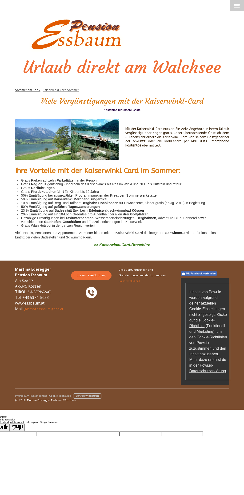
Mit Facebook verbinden (199, 273)
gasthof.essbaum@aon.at (43, 309)
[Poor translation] (17, 427)
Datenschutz (39, 395)
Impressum (22, 395)
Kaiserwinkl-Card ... (131, 281)
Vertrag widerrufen (87, 395)
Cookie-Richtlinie (60, 395)
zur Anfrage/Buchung (91, 275)
